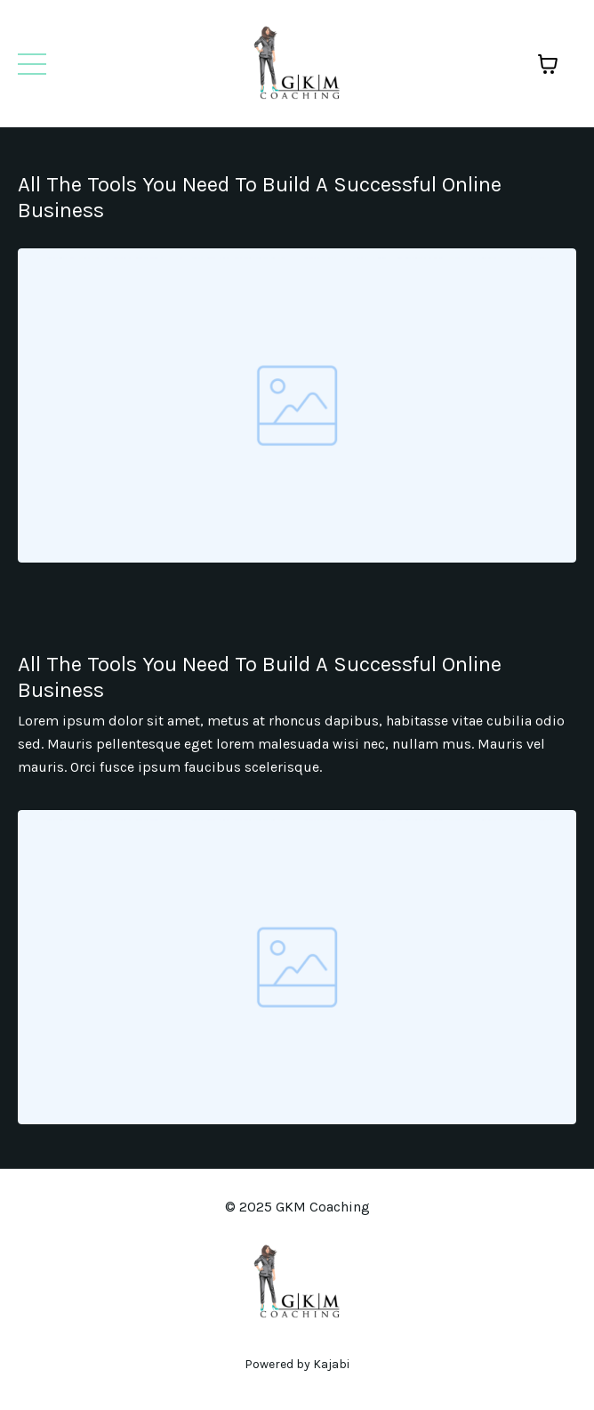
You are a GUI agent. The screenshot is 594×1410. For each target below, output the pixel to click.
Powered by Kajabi (297, 1364)
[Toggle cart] (548, 64)
